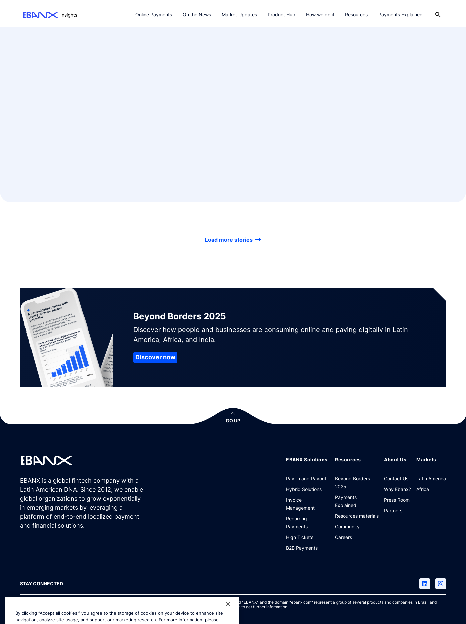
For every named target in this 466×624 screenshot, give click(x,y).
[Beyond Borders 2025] (357, 482)
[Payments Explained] (357, 501)
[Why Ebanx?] (397, 489)
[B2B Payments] (302, 548)
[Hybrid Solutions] (304, 489)
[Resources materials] (357, 516)
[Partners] (393, 510)
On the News (197, 14)
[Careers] (343, 537)
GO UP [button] (233, 420)
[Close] (228, 612)
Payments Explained (400, 14)
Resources (356, 14)
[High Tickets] (299, 537)
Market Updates (239, 14)
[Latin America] (431, 478)
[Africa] (422, 489)
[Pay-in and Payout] (306, 478)
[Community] (347, 526)
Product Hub (281, 14)
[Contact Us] (396, 478)
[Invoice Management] (308, 504)
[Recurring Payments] (308, 522)
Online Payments (153, 14)
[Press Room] (397, 500)
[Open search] (438, 14)
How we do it (320, 14)
